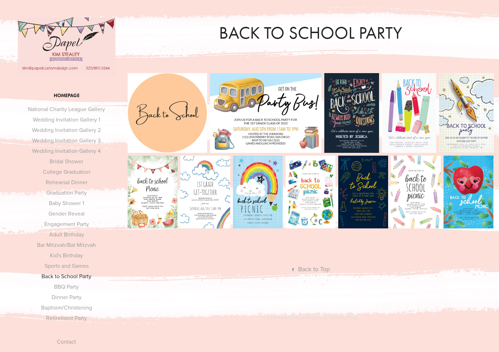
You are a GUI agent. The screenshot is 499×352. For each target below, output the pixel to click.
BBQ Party (66, 286)
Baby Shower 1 (66, 203)
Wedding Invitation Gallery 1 (66, 119)
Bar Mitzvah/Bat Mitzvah (66, 245)
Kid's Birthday (66, 255)
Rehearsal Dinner (67, 182)
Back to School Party (66, 276)
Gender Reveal (66, 213)
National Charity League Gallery (66, 109)
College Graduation (66, 171)
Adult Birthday (66, 234)
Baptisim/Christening (66, 307)
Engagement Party (66, 224)
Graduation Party (66, 192)
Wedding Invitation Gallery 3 (66, 140)
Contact (66, 341)
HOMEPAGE (67, 96)
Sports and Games (67, 265)
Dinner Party (67, 297)
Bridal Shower (66, 161)
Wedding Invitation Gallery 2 (66, 130)
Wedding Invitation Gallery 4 (66, 151)
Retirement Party (66, 318)
